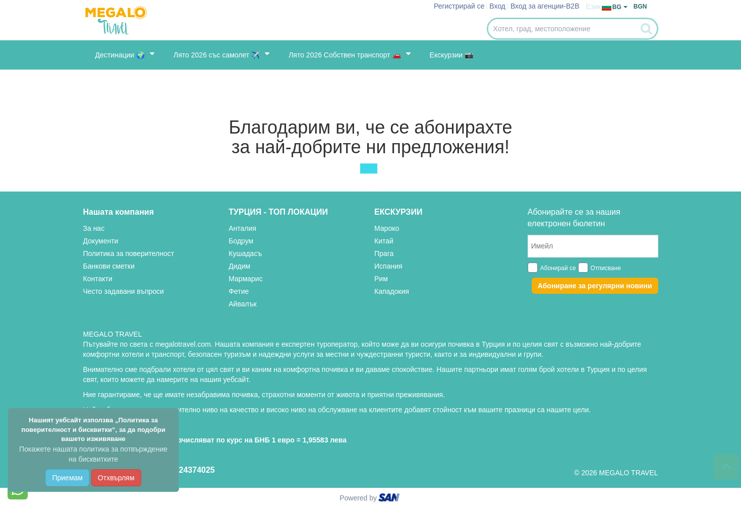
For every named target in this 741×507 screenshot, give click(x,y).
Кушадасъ (245, 253)
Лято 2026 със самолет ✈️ (221, 54)
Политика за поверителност (129, 253)
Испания (388, 266)
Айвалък (242, 304)
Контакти (97, 279)
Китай (383, 241)
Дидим (239, 266)
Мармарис (245, 279)
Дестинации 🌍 (125, 54)
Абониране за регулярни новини (595, 286)
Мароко (386, 228)
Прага (383, 253)
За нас (94, 228)
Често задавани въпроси (123, 291)
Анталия (242, 228)
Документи (101, 241)
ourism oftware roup (390, 498)
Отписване (606, 268)
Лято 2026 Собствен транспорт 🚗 (349, 54)
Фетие (239, 291)
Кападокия (391, 291)
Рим (381, 279)
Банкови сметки (109, 266)
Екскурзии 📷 (451, 55)
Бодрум (241, 241)
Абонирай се (558, 268)
